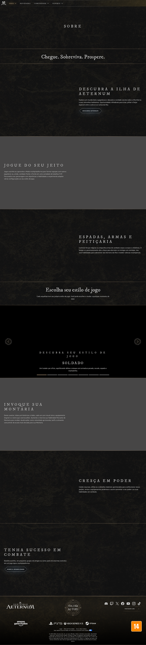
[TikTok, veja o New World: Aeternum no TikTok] (139, 603)
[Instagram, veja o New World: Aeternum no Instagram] (133, 603)
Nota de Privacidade (69, 628)
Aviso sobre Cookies (81, 628)
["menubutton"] (12, 3)
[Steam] (91, 623)
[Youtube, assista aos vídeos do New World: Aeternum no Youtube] (128, 603)
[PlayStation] (55, 623)
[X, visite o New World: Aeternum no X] (117, 603)
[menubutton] (132, 609)
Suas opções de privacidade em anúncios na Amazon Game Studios (73, 630)
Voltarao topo (73, 608)
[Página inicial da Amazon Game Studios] (20, 623)
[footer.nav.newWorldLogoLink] (20, 605)
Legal (60, 628)
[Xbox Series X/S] (73, 623)
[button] (8, 341)
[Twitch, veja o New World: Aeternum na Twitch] (111, 603)
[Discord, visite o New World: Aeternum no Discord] (106, 603)
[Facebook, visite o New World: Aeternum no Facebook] (122, 603)
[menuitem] (12, 3)
